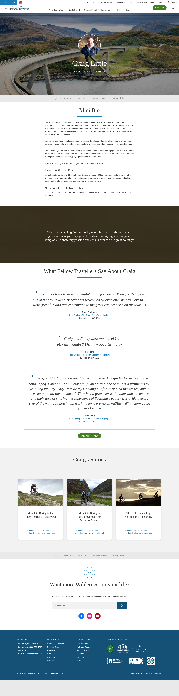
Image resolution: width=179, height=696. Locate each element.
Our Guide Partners (99, 98)
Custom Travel (90, 10)
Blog (152, 2)
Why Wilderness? (105, 2)
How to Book (142, 2)
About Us (90, 2)
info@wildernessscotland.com (29, 654)
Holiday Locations (122, 10)
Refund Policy (83, 650)
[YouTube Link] (97, 616)
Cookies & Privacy (136, 673)
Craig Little (31, 530)
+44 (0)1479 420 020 (29, 644)
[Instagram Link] (89, 616)
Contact (160, 2)
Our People (81, 98)
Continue (122, 605)
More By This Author (45, 530)
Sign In (174, 2)
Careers (80, 657)
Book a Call (159, 10)
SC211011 (65, 673)
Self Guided (74, 10)
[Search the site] (174, 9)
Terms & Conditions (153, 673)
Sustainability (120, 2)
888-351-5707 (36, 647)
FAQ (131, 2)
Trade (79, 660)
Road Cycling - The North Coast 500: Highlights (90, 315)
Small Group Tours (57, 10)
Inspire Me (105, 10)
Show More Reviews (89, 436)
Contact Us (81, 654)
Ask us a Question (84, 647)
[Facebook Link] (81, 616)
